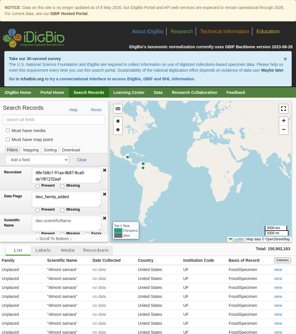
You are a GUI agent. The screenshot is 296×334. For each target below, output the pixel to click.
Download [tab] (71, 150)
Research (182, 31)
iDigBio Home (18, 92)
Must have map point (29, 139)
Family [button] (8, 260)
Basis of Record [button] (244, 260)
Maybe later (272, 70)
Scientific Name (12, 222)
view (278, 269)
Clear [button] (81, 159)
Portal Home (52, 92)
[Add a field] (37, 160)
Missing (70, 185)
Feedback (236, 92)
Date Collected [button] (106, 260)
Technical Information (224, 31)
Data (158, 92)
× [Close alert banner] (285, 59)
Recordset (12, 172)
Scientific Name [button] (62, 260)
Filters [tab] (12, 150)
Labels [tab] (43, 250)
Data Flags (13, 196)
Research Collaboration (194, 92)
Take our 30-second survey (35, 58)
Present (45, 185)
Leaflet (236, 239)
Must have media (25, 130)
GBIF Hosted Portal (68, 13)
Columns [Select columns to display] (282, 260)
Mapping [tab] (31, 150)
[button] (105, 170)
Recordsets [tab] (96, 250)
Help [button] (73, 109)
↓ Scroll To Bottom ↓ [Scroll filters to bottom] (54, 238)
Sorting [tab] (50, 150)
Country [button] (145, 260)
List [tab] (18, 250)
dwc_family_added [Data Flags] (66, 199)
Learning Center (129, 92)
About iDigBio (147, 31)
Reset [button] (96, 109)
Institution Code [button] (198, 260)
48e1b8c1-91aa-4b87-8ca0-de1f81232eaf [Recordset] (66, 175)
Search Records (88, 92)
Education (268, 31)
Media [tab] (68, 250)
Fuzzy (93, 233)
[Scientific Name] (66, 223)
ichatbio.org (32, 79)
